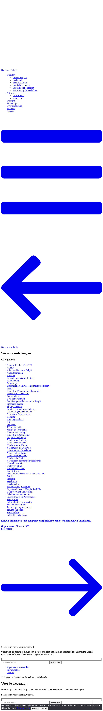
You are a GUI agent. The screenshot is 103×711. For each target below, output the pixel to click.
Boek (9, 388)
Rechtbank (17, 80)
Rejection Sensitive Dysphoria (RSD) (24, 489)
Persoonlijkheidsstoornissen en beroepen (25, 473)
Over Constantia (14, 106)
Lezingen (11, 100)
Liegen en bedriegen (16, 437)
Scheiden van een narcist (18, 494)
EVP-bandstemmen (16, 398)
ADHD (10, 367)
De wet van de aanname (18, 393)
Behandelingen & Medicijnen (20, 378)
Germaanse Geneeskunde (18, 414)
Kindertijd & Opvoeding (18, 435)
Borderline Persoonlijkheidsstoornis (23, 391)
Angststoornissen (15, 373)
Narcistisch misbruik (16, 453)
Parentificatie (13, 471)
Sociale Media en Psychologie (21, 497)
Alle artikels (18, 95)
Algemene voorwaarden (18, 667)
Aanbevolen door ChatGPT (19, 365)
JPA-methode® (14, 427)
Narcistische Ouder (16, 458)
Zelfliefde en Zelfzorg (17, 515)
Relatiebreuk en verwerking (19, 492)
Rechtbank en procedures (18, 486)
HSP (9, 422)
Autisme (11, 375)
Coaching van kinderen (23, 88)
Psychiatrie (12, 481)
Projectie (11, 479)
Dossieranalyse (20, 77)
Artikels (10, 93)
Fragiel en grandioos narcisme (21, 409)
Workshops (12, 103)
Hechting (11, 417)
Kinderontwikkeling (16, 432)
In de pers (17, 98)
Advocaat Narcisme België (19, 370)
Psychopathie (13, 484)
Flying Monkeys (14, 406)
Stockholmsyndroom (16, 504)
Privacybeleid (13, 670)
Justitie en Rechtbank (17, 429)
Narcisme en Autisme (17, 440)
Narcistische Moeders (17, 455)
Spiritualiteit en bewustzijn (19, 502)
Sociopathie (12, 499)
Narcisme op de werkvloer (25, 90)
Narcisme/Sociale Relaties (19, 450)
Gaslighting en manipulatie (19, 411)
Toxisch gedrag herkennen (19, 507)
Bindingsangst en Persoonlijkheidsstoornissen (28, 386)
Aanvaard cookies (39, 708)
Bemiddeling (13, 380)
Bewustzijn (12, 383)
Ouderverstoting (14, 466)
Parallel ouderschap (16, 468)
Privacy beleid (23, 708)
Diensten (11, 75)
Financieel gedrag (15, 404)
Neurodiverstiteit (14, 463)
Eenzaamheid (13, 396)
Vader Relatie (13, 512)
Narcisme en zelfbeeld (17, 445)
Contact (10, 111)
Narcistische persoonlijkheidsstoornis (24, 461)
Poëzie (10, 476)
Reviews (11, 108)
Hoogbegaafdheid (15, 419)
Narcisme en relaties (16, 442)
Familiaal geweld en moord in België (24, 401)
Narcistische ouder (21, 85)
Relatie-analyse (20, 82)
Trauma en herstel (15, 510)
